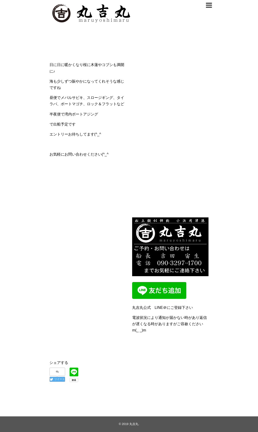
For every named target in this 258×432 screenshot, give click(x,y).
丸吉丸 (133, 424)
